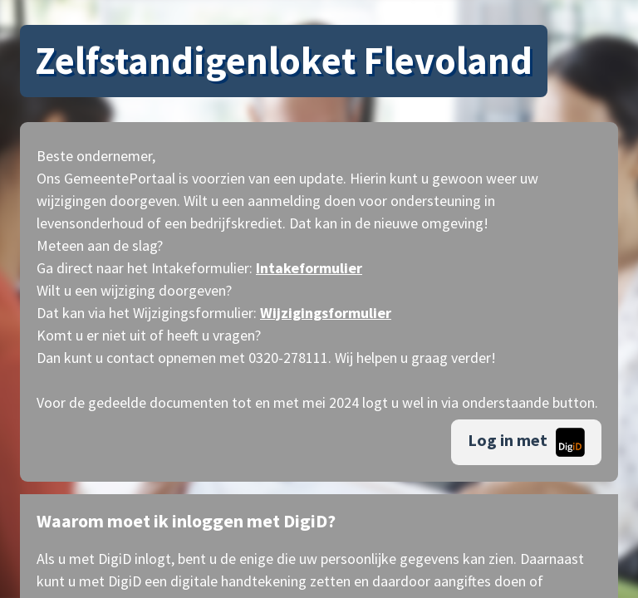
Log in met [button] (526, 442)
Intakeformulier (309, 267)
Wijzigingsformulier (325, 312)
